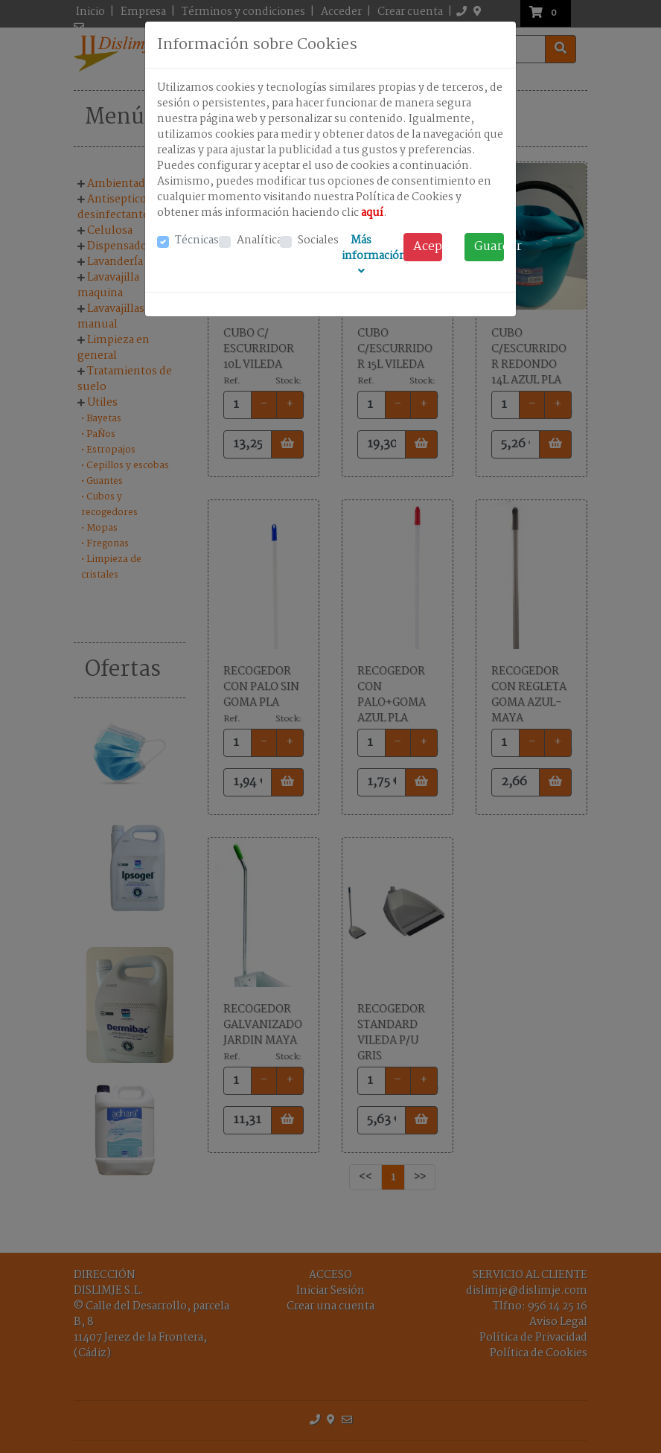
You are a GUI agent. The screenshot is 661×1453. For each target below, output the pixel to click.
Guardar (489, 247)
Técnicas (197, 241)
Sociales (318, 241)
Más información (374, 253)
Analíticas (262, 241)
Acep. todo (428, 247)
